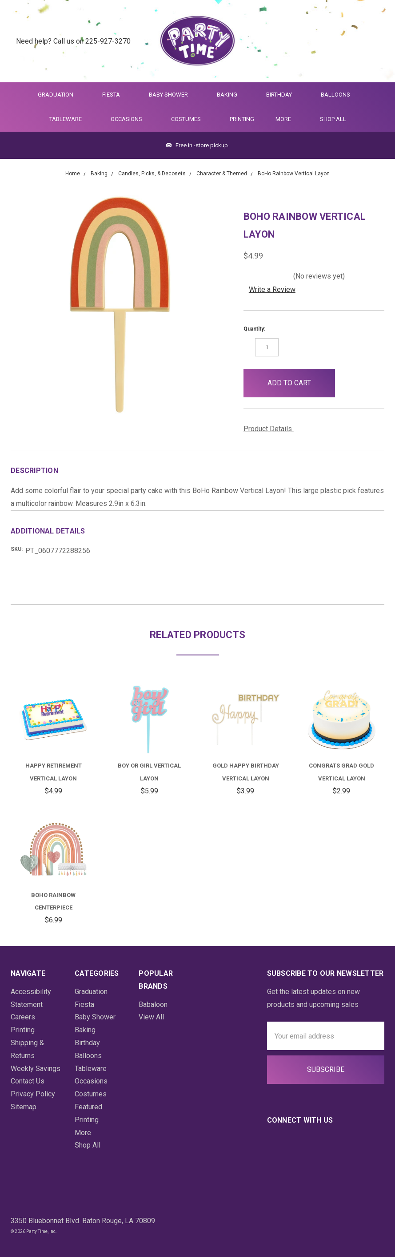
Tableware (69, 119)
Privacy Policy (33, 1094)
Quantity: (254, 329)
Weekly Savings (35, 1068)
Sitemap (23, 1107)
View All (151, 1017)
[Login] (353, 41)
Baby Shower (172, 94)
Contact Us (27, 1081)
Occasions (130, 119)
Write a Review (272, 289)
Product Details (270, 428)
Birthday (282, 94)
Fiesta (115, 94)
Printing (242, 119)
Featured (88, 1107)
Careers (23, 1017)
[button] (349, 383)
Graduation (59, 94)
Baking (231, 94)
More (282, 119)
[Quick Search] (331, 41)
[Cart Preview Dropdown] (374, 41)
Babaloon (153, 1004)
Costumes (189, 119)
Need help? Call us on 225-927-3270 (73, 40)
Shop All (333, 119)
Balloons (339, 94)
